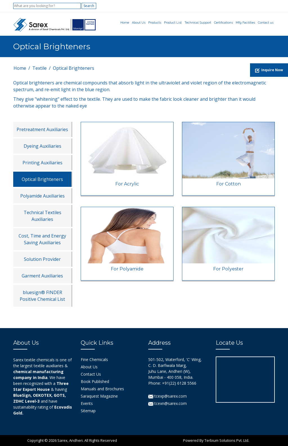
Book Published (95, 381)
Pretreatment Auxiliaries (42, 129)
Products (154, 22)
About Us (138, 22)
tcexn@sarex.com (167, 403)
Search (89, 5)
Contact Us (91, 374)
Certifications (223, 22)
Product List (173, 22)
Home (124, 22)
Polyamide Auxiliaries (42, 196)
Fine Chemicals (94, 359)
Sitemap (88, 410)
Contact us (265, 22)
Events (87, 403)
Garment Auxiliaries (42, 276)
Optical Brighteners (42, 179)
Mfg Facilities (245, 22)
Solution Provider (42, 259)
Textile (39, 68)
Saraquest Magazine (99, 396)
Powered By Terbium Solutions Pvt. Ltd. (216, 440)
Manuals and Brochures (102, 388)
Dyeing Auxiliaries (42, 146)
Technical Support (197, 22)
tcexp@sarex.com (167, 396)
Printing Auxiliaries (42, 163)
